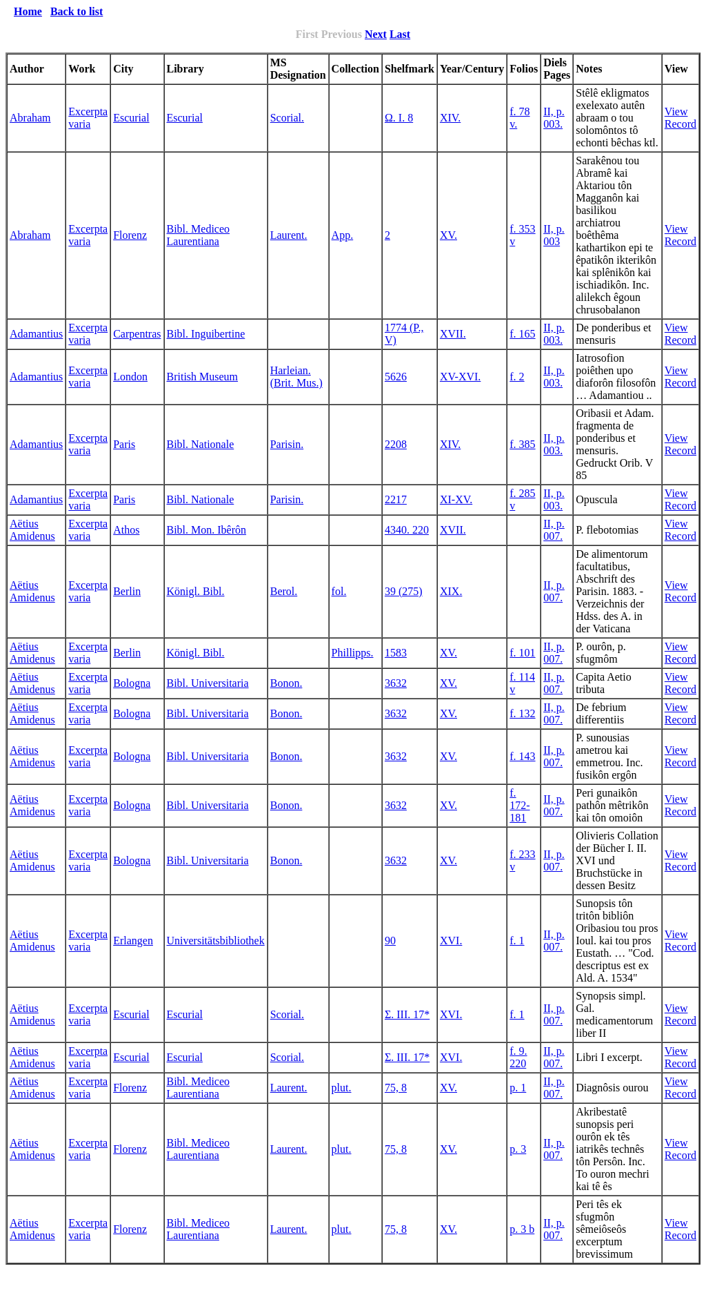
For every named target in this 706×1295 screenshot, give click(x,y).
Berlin (127, 591)
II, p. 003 (554, 235)
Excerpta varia (88, 118)
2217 (396, 499)
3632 (396, 683)
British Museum (203, 376)
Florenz (130, 235)
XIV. (450, 118)
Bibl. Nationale (200, 444)
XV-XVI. (460, 376)
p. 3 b (522, 1229)
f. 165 (522, 334)
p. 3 (518, 1149)
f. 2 (517, 376)
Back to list (76, 11)
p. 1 (518, 1087)
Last (400, 34)
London (130, 376)
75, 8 (396, 1087)
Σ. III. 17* (407, 1014)
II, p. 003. (554, 118)
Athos (126, 530)
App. (343, 235)
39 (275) (404, 591)
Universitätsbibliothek (216, 940)
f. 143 (522, 756)
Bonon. (286, 683)
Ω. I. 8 (399, 118)
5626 (396, 376)
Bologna (131, 683)
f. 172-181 (520, 805)
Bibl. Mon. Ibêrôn (207, 530)
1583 (396, 653)
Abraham (30, 118)
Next (376, 34)
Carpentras (137, 334)
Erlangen (133, 940)
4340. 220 (407, 530)
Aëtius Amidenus (32, 530)
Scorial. (287, 118)
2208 (396, 444)
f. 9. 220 (518, 1057)
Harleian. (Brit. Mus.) (296, 376)
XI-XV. (456, 499)
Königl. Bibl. (196, 591)
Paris (124, 444)
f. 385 (522, 444)
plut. (342, 1087)
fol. (339, 591)
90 (390, 940)
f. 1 (517, 940)
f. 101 (522, 653)
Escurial (131, 118)
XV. (448, 235)
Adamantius (36, 334)
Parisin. (286, 444)
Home (28, 11)
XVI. (451, 940)
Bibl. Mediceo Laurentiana (198, 235)
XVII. (453, 334)
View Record (680, 118)
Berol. (284, 591)
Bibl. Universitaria (208, 683)
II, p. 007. (554, 530)
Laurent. (288, 235)
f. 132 (522, 713)
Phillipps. (353, 653)
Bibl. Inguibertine (206, 334)
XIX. (451, 591)
